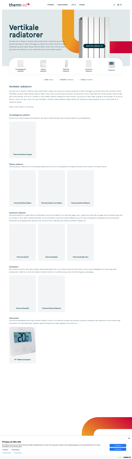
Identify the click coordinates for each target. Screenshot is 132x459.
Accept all (118, 445)
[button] (94, 46)
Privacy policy (18, 453)
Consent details (6, 453)
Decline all (118, 449)
